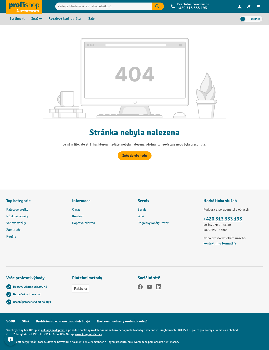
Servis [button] (143, 200)
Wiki (141, 216)
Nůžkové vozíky (17, 216)
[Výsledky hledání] (158, 6)
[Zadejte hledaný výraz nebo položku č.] (103, 6)
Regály (11, 237)
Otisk (25, 321)
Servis (142, 210)
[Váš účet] (239, 6)
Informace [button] (81, 200)
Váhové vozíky (16, 223)
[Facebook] (140, 287)
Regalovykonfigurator (153, 223)
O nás (76, 210)
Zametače (13, 230)
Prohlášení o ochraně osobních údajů (63, 321)
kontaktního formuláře (219, 243)
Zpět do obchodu (134, 156)
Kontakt (78, 216)
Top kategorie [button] (18, 200)
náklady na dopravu (53, 330)
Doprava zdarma (83, 223)
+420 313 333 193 (192, 7)
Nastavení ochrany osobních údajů (122, 321)
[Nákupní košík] (258, 6)
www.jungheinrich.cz (88, 334)
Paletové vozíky (17, 210)
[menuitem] (239, 6)
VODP (10, 321)
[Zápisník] (248, 6)
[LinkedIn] (158, 287)
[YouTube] (149, 287)
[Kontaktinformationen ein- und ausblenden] (10, 339)
